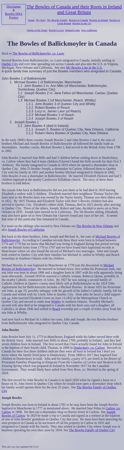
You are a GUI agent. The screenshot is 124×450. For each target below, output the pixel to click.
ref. (9, 298)
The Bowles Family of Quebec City (92, 430)
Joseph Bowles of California (26, 229)
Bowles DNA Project (13, 15)
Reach (56, 309)
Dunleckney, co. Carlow (89, 347)
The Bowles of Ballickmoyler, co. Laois (38, 53)
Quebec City (10, 64)
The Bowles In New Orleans (94, 226)
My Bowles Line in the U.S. (84, 67)
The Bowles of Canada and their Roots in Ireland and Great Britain (74, 9)
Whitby (56, 301)
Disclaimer (13, 6)
